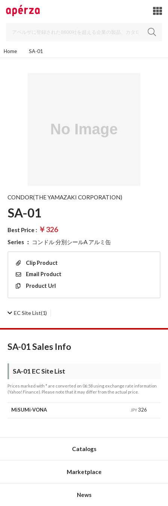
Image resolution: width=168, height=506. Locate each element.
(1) (27, 313)
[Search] (84, 32)
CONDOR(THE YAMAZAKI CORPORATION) (65, 197)
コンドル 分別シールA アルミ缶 (71, 242)
